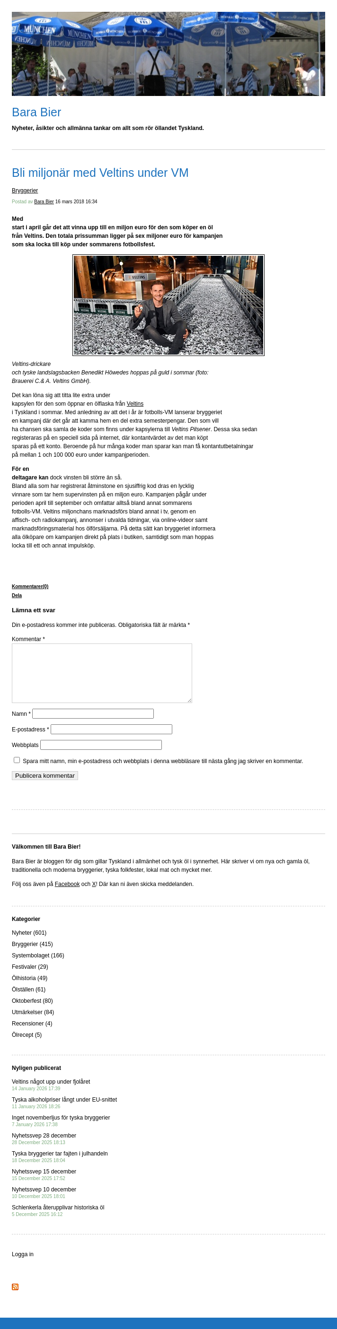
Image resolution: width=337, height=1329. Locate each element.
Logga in (23, 1265)
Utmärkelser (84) (33, 1023)
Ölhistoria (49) (29, 989)
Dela (17, 595)
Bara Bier (36, 112)
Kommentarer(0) (30, 586)
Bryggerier (25, 190)
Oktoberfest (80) (32, 1012)
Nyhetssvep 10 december (44, 1204)
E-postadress (30, 741)
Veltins (135, 403)
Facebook (67, 895)
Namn (21, 725)
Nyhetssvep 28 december (44, 1150)
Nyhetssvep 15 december (44, 1186)
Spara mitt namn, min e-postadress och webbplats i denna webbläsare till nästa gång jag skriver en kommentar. (163, 772)
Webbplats (25, 756)
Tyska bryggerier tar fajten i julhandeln (60, 1168)
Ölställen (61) (28, 1001)
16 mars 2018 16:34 (76, 201)
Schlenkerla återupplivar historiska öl (58, 1222)
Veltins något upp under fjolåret (51, 1096)
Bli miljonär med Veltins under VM (100, 172)
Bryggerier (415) (32, 955)
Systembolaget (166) (38, 967)
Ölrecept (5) (27, 1046)
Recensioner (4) (32, 1035)
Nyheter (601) (29, 944)
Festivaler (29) (30, 978)
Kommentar (28, 639)
